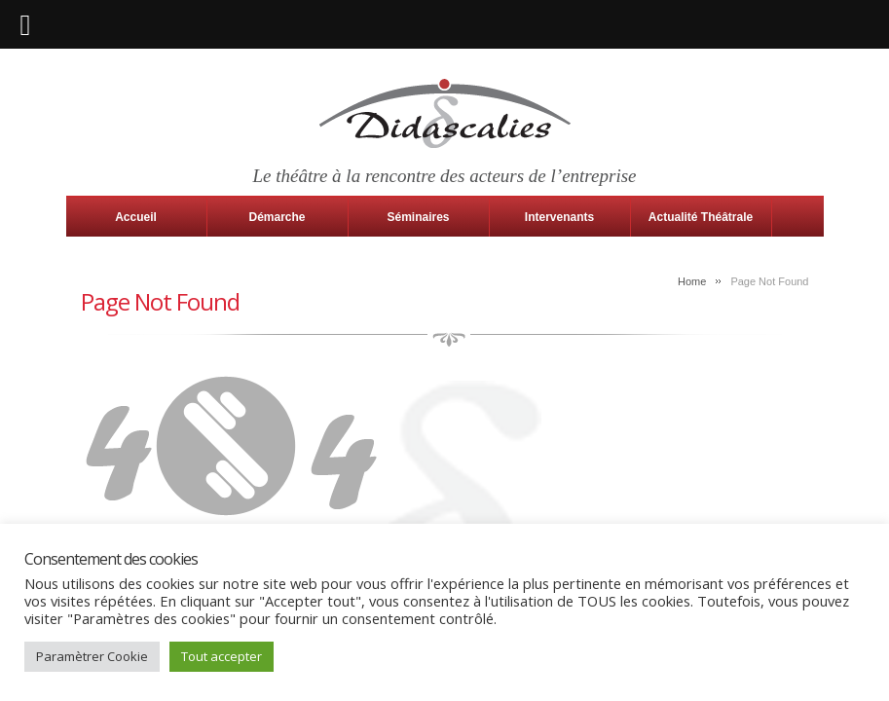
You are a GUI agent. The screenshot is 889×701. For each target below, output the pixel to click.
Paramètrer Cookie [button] (92, 656)
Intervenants (559, 217)
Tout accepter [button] (221, 656)
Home (692, 281)
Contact (137, 256)
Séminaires (418, 217)
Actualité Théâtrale (700, 217)
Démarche (276, 217)
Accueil (136, 217)
